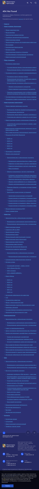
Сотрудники (9, 421)
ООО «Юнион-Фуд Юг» (13, 268)
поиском (21, 19)
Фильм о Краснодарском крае (14, 302)
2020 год (9, 292)
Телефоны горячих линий (13, 426)
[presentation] (28, 433)
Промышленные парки (12, 234)
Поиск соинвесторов (12, 211)
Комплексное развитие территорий (16, 249)
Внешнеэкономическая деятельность (16, 405)
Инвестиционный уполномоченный (16, 57)
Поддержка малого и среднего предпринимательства (21, 73)
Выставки (8, 410)
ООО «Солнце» (11, 270)
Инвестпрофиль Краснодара (12, 26)
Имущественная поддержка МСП (15, 209)
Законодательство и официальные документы (20, 157)
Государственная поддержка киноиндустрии (19, 310)
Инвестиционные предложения (13, 102)
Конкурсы (10, 190)
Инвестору (7, 214)
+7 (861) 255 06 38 (11, 463)
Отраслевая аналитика (13, 394)
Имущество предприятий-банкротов (16, 247)
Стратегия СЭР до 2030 (13, 229)
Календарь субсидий (12, 307)
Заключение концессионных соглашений (19, 192)
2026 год (9, 138)
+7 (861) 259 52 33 (11, 465)
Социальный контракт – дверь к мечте (18, 266)
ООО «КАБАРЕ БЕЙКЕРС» (14, 273)
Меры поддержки (9, 60)
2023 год (9, 146)
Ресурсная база (10, 32)
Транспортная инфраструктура (15, 35)
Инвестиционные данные (13, 40)
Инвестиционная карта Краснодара (16, 239)
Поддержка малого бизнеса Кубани (17, 76)
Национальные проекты (12, 232)
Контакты (7, 415)
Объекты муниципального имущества (19, 86)
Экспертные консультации (13, 412)
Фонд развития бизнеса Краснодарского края (19, 345)
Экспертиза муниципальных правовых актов (20, 339)
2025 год (9, 141)
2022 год (9, 148)
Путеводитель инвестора (13, 300)
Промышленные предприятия (15, 112)
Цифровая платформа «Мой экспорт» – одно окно (21, 374)
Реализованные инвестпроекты (15, 242)
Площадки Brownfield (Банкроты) (15, 135)
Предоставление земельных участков (17, 106)
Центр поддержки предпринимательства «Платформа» (22, 331)
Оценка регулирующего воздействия (18, 337)
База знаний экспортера (14, 402)
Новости (6, 24)
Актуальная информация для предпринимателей (20, 354)
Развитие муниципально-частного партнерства (22, 166)
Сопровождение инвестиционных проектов (18, 259)
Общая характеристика (12, 30)
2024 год (9, 143)
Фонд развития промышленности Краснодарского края (22, 350)
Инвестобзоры (10, 276)
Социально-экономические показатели (17, 37)
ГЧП (7, 297)
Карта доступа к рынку (13, 392)
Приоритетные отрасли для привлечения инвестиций (21, 42)
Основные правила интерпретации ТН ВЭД (19, 399)
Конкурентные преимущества (14, 47)
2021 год (9, 289)
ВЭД (5, 358)
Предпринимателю (9, 315)
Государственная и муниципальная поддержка (19, 54)
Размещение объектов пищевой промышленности (21, 110)
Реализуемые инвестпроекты (14, 244)
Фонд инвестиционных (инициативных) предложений (21, 132)
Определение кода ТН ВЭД (15, 385)
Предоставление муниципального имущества (21, 89)
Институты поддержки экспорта (15, 370)
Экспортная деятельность (13, 407)
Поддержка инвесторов (13, 64)
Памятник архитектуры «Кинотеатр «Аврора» (21, 179)
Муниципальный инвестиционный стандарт (18, 237)
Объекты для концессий (13, 154)
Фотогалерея (9, 45)
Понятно (7, 486)
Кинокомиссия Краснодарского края (16, 312)
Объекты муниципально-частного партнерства (20, 171)
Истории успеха (10, 49)
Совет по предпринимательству (15, 328)
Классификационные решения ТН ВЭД (18, 397)
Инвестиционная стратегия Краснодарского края (20, 305)
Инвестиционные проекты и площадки (17, 52)
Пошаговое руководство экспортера (18, 380)
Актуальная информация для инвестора (17, 295)
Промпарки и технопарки (13, 151)
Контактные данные (11, 419)
